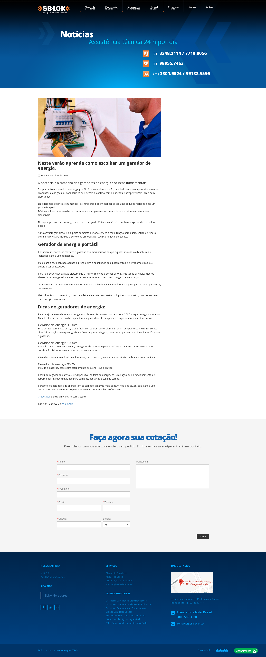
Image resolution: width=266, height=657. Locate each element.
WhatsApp (67, 403)
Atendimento (243, 650)
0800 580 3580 (186, 616)
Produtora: (63, 488)
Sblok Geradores (56, 595)
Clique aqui (44, 396)
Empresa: (63, 475)
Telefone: (108, 502)
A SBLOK (45, 573)
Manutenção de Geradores (111, 8)
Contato (209, 7)
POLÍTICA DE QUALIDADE (52, 577)
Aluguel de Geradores (90, 8)
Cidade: (62, 518)
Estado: (107, 518)
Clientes (192, 7)
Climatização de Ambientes (133, 8)
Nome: (61, 461)
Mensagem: (142, 461)
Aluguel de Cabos (154, 8)
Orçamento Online (173, 8)
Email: (61, 502)
